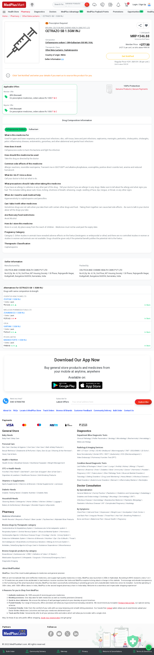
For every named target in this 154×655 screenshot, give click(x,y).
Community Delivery (102, 410)
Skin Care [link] (6, 447)
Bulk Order (117, 410)
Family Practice (99, 493)
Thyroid (140, 466)
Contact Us (129, 410)
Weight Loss (116, 512)
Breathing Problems (132, 516)
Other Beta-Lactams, (54, 50)
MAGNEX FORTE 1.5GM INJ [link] (15, 340)
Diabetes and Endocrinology (88, 497)
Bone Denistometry (84, 454)
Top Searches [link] (48, 519)
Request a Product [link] (23, 519)
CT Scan (85, 451)
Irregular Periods (96, 516)
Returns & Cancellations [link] (112, 651)
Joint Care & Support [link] (38, 472)
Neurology (113, 497)
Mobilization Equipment (11, 558)
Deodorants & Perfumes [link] (26, 451)
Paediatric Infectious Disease (88, 503)
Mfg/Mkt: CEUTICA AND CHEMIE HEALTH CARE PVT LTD (67, 28)
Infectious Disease (140, 477)
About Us (7, 410)
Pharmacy (25, 12)
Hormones (64, 532)
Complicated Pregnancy (115, 503)
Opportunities (135, 12)
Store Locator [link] (36, 519)
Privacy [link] (85, 651)
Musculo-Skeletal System (48, 532)
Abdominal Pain (97, 519)
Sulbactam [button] (33, 129)
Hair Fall (119, 516)
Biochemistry (133, 438)
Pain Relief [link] (14, 472)
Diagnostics (39, 12)
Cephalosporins (71, 50)
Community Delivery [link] (38, 651)
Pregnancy (81, 473)
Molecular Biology (84, 442)
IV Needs (52, 554)
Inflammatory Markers (128, 480)
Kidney (125, 466)
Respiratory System (9, 532)
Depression (104, 512)
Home (5, 16)
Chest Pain (81, 512)
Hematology (144, 438)
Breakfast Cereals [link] (22, 463)
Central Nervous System (28, 532)
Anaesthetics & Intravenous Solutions (31, 542)
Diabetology (145, 493)
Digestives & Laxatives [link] (11, 475)
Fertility (118, 466)
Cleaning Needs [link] (8, 502)
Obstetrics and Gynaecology (128, 493)
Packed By (84, 266)
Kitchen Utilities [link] (46, 502)
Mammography (118, 451)
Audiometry (115, 454)
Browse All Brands (64, 410)
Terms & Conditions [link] (144, 651)
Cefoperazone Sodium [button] (16, 129)
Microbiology (121, 438)
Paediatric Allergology (132, 500)
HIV (88, 473)
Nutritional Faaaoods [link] (38, 463)
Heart (99, 466)
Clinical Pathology (84, 438)
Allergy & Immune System (57, 542)
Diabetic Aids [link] (42, 493)
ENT (132, 497)
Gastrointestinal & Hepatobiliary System (17, 528)
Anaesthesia (7, 554)
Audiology (130, 503)
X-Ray (92, 451)
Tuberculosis (97, 473)
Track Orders (48, 410)
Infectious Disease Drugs (30, 535)
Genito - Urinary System (60, 535)
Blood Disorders (83, 480)
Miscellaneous (65, 545)
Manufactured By (12, 266)
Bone (111, 470)
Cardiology (104, 497)
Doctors (53, 12)
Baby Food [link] (6, 438)
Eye (55, 538)
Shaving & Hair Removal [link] (61, 451)
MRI (78, 451)
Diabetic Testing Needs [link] (11, 493)
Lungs (111, 466)
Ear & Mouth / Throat (66, 538)
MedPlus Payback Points (98, 12)
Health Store (10, 12)
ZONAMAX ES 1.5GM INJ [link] (14, 313)
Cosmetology (98, 500)
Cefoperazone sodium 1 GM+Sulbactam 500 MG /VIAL (69, 42)
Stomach (114, 480)
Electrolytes (143, 480)
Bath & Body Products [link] (54, 447)
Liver (105, 466)
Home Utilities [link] (32, 502)
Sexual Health (110, 519)
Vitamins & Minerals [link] (27, 484)
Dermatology (124, 497)
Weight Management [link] (56, 463)
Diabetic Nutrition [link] (29, 493)
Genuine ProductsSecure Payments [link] (132, 89)
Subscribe (143, 402)
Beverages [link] (26, 505)
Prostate (145, 470)
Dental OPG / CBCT (101, 454)
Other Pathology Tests (112, 473)
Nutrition (48, 538)
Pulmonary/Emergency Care (53, 558)
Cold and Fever (93, 512)
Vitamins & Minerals (35, 538)
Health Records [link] (8, 519)
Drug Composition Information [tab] (77, 120)
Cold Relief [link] (25, 472)
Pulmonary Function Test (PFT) (104, 457)
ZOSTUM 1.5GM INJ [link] (12, 299)
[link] (14, 4)
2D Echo (144, 451)
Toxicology (81, 477)
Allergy (132, 466)
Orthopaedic (27, 558)
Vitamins (80, 470)
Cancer (127, 470)
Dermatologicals (8, 542)
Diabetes (104, 470)
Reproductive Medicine (114, 500)
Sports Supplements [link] (10, 484)
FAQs (15, 410)
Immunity (119, 470)
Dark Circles (138, 512)
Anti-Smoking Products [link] (47, 475)
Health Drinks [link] (7, 463)
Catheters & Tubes (40, 554)
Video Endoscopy (83, 457)
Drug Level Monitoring (110, 477)
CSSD (29, 554)
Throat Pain (109, 516)
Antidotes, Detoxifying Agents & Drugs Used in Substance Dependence (30, 545)
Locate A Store (30, 410)
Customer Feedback (83, 410)
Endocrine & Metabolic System (14, 538)
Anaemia (89, 470)
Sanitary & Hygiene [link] (18, 447)
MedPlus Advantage (72, 12)
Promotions (118, 12)
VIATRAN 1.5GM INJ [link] (12, 326)
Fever (97, 470)
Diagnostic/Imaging (10, 561)
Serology (112, 438)
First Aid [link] (5, 472)
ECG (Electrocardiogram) (130, 454)
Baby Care (15, 438)
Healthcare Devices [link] (29, 475)
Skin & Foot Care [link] (54, 472)
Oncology (45, 535)
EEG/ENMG (135, 451)
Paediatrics (111, 493)
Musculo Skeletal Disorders (133, 473)
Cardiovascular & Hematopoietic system (49, 528)
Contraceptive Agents (10, 535)
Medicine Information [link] (11, 516)
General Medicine (84, 493)
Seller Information (54, 59)
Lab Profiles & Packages (86, 466)
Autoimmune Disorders (100, 480)
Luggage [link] (57, 502)
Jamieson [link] (59, 484)
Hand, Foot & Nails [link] (9, 454)
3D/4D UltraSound (103, 451)
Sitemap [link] (64, 651)
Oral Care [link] (31, 447)
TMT (127, 451)
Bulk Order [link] (10, 651)
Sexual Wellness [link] (8, 451)
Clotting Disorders (93, 477)
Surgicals (37, 558)
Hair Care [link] (40, 447)
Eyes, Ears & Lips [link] (44, 451)
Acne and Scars (83, 519)
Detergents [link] (20, 502)
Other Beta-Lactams (31, 16)
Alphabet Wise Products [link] (64, 519)
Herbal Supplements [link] (45, 484)
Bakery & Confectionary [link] (11, 505)
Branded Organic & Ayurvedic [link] (43, 505)
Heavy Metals (126, 477)
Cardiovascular (19, 554)
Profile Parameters (99, 438)
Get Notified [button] (128, 56)
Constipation (127, 512)
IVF (103, 503)
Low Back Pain (83, 516)
